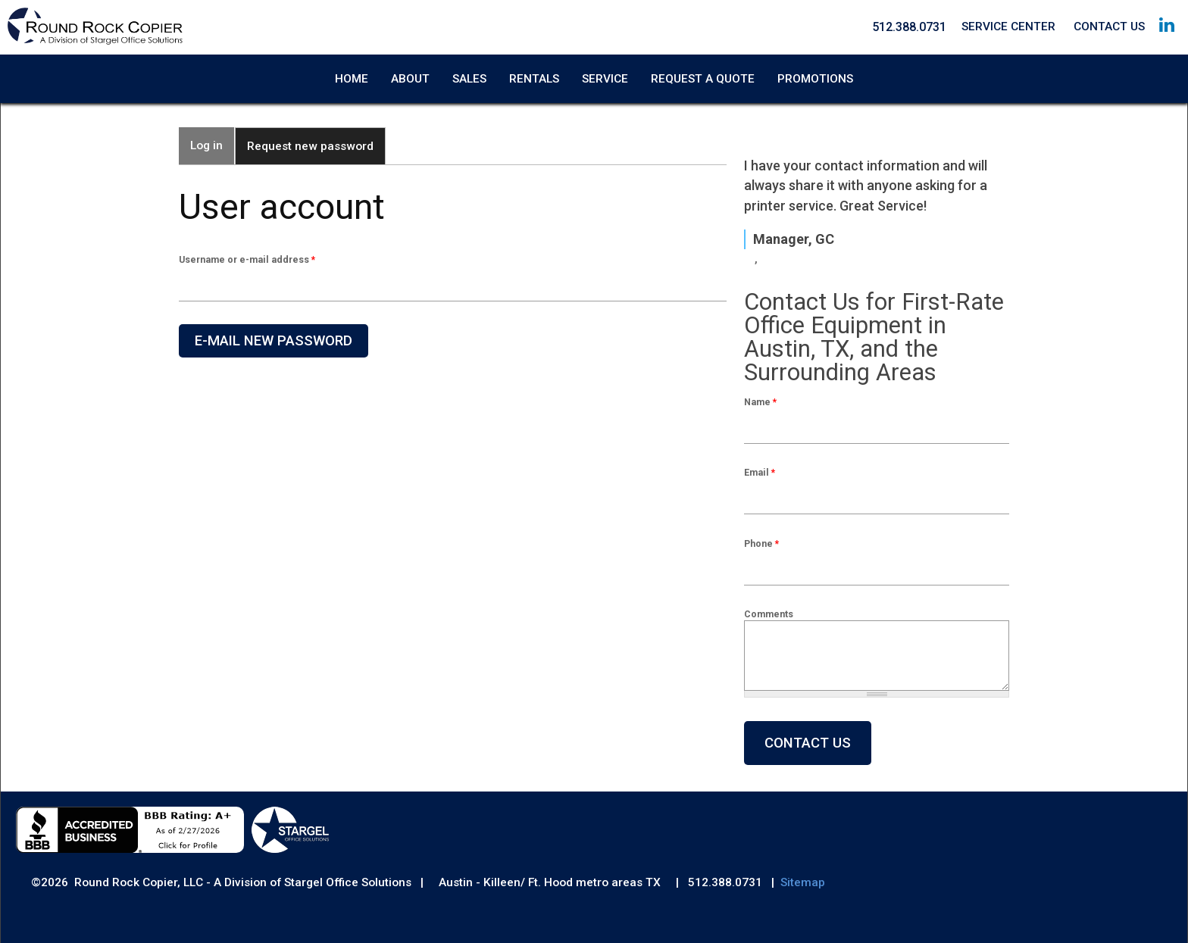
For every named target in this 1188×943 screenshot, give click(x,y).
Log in (206, 145)
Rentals (534, 79)
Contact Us (1109, 26)
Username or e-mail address (247, 259)
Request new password (316, 140)
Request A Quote (703, 79)
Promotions (815, 79)
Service (605, 79)
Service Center (1008, 26)
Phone (761, 543)
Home (351, 79)
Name (760, 401)
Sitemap (802, 882)
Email (759, 472)
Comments (768, 614)
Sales (469, 79)
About (410, 79)
